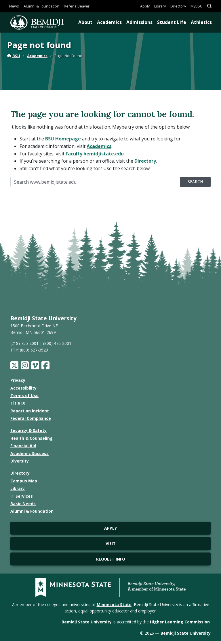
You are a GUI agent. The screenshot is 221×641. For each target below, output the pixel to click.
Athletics (201, 22)
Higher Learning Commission (180, 622)
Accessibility (23, 388)
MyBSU (196, 6)
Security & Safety (28, 430)
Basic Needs (23, 503)
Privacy (17, 380)
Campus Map (23, 481)
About (85, 22)
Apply (145, 6)
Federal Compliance (30, 418)
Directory (178, 6)
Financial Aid (23, 445)
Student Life (171, 22)
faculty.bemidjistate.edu (95, 154)
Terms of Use (24, 395)
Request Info (110, 559)
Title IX (17, 403)
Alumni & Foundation (41, 6)
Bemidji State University (43, 318)
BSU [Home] (13, 55)
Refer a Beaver (76, 6)
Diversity (19, 461)
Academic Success (29, 453)
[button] (209, 6)
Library (160, 6)
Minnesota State (114, 604)
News (14, 6)
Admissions (139, 22)
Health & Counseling (31, 438)
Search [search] (195, 181)
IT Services (21, 496)
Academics (109, 22)
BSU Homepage (63, 139)
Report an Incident (29, 410)
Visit (111, 543)
